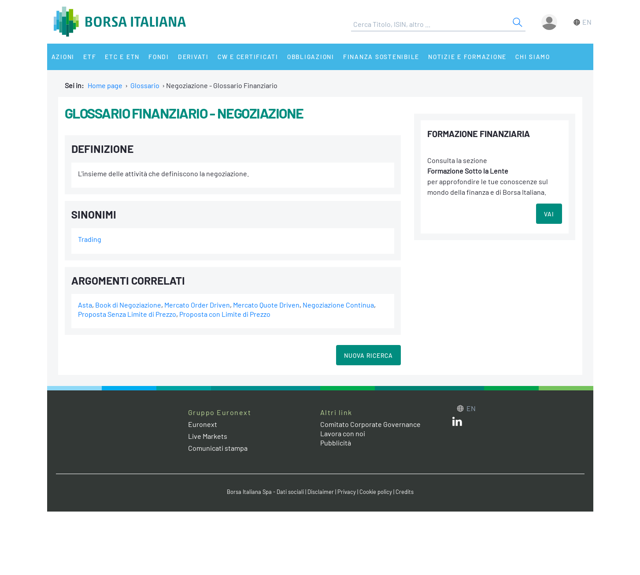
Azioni (63, 56)
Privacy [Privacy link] (346, 491)
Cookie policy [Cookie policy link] (375, 491)
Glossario (144, 85)
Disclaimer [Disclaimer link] (320, 491)
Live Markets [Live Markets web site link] (207, 436)
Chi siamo (532, 56)
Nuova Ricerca (368, 355)
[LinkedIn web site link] (457, 423)
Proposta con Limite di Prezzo (224, 314)
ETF (89, 56)
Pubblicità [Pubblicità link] (335, 442)
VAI (549, 214)
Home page (105, 85)
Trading (89, 239)
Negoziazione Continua (338, 304)
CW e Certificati (248, 56)
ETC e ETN (122, 56)
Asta (85, 304)
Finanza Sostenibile (381, 56)
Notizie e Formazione (467, 56)
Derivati (193, 56)
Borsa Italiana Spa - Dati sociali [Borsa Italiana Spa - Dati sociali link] (265, 491)
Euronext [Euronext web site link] (202, 424)
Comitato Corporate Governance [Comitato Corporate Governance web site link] (370, 424)
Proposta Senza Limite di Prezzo (127, 314)
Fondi (158, 56)
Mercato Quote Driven (266, 304)
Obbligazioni (310, 56)
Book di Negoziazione (128, 304)
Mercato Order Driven (197, 304)
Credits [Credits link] (405, 491)
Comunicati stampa (218, 448)
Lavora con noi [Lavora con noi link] (342, 433)
